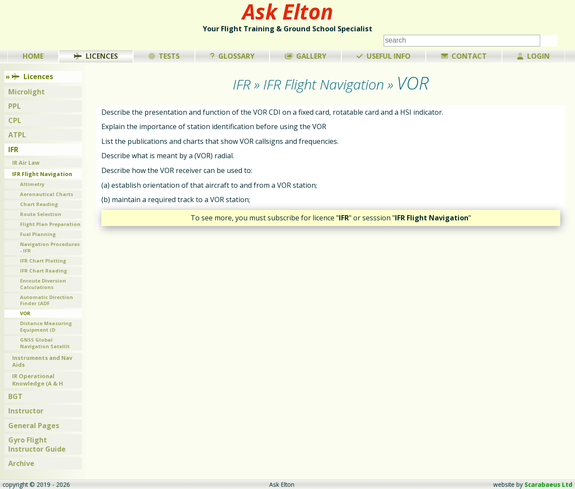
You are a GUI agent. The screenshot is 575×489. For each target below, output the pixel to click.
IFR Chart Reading (43, 270)
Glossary (232, 56)
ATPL (17, 135)
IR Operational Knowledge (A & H (37, 379)
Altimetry (32, 184)
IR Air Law (26, 162)
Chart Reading (39, 204)
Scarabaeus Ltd (548, 484)
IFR (13, 149)
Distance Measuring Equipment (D (46, 326)
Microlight (26, 91)
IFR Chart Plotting (43, 260)
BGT (15, 396)
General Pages (33, 425)
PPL (14, 106)
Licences (96, 56)
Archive (21, 463)
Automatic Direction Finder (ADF (46, 300)
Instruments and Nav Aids (42, 361)
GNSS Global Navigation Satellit (45, 342)
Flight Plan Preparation (50, 224)
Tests (164, 56)
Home (33, 56)
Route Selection (40, 214)
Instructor (25, 411)
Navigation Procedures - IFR (50, 247)
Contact (464, 56)
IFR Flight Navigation (42, 174)
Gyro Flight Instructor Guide (37, 444)
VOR (25, 313)
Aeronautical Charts (46, 194)
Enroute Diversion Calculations (43, 283)
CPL (14, 120)
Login (533, 56)
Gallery (306, 56)
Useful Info (384, 56)
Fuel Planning (38, 234)
